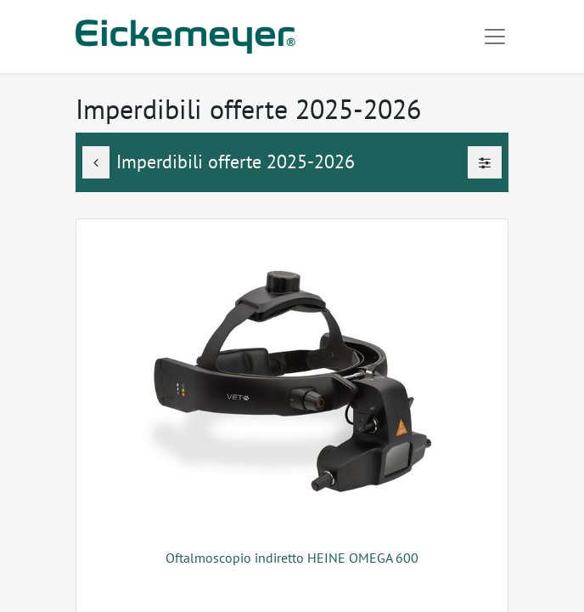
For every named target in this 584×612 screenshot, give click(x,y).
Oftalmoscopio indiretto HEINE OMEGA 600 (292, 557)
